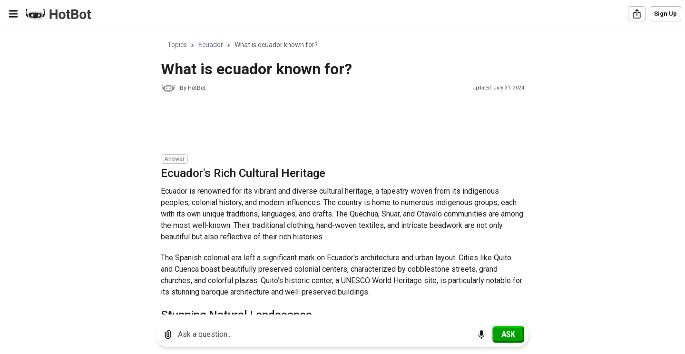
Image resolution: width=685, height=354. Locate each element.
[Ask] (508, 334)
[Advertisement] (334, 124)
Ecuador (210, 45)
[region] (342, 172)
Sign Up (665, 13)
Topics (177, 45)
